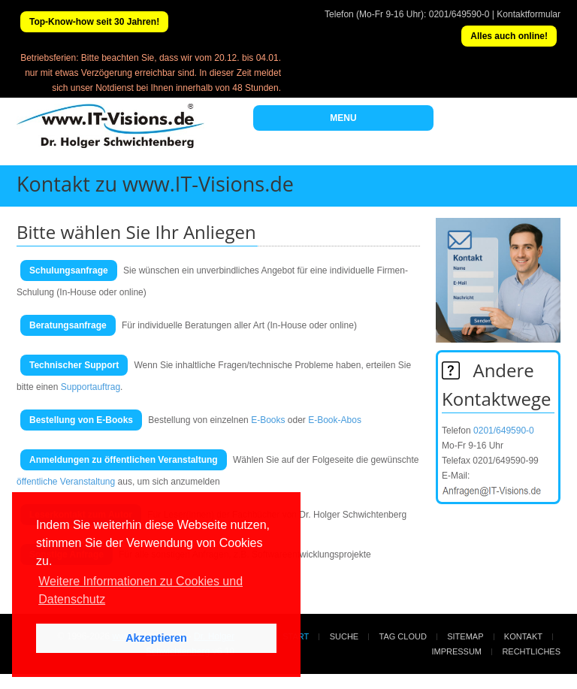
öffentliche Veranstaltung (66, 481)
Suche (344, 636)
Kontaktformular (528, 14)
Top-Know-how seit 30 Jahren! (94, 22)
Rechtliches (531, 651)
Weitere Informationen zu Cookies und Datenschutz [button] (140, 590)
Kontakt (523, 636)
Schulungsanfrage (68, 270)
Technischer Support (74, 365)
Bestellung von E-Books (81, 420)
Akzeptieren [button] (156, 638)
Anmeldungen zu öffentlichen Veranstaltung (123, 460)
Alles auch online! (509, 36)
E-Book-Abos (334, 420)
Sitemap (465, 636)
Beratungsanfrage (68, 325)
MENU (343, 118)
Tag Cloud (403, 636)
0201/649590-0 (459, 14)
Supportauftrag (90, 387)
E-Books (268, 420)
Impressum (456, 651)
